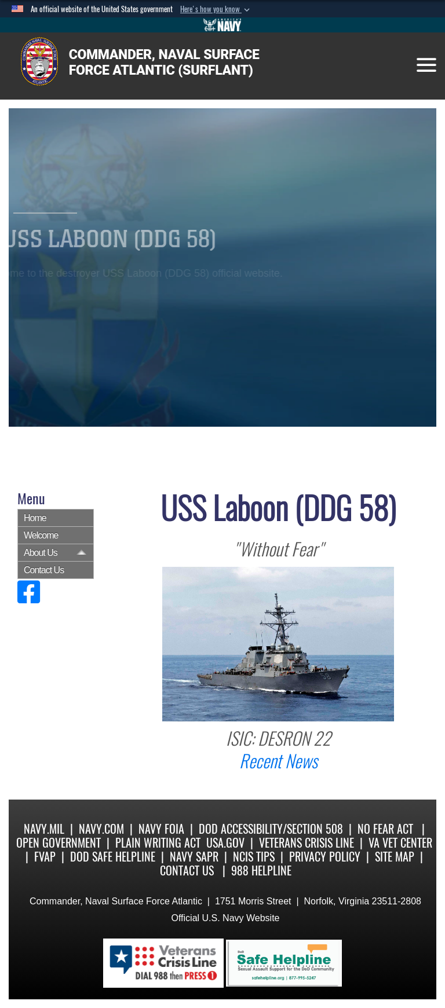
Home (35, 518)
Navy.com (101, 829)
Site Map (394, 856)
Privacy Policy (324, 856)
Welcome (41, 535)
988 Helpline (261, 870)
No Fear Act (385, 829)
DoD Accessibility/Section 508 (271, 829)
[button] (216, 9)
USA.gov (225, 843)
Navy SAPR (194, 856)
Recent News (278, 761)
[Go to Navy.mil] (222, 24)
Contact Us (44, 570)
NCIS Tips (254, 856)
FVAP (45, 856)
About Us (40, 553)
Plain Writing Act (157, 843)
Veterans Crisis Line (306, 843)
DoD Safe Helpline (112, 856)
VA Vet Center (400, 843)
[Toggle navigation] (426, 65)
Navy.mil (44, 829)
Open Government (58, 843)
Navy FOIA (161, 829)
